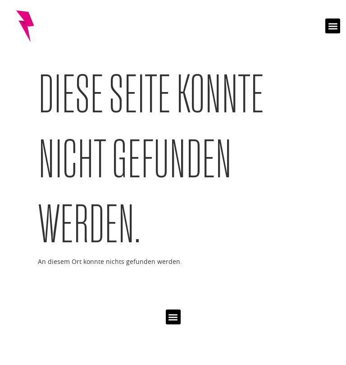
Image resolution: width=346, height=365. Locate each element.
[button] (332, 25)
